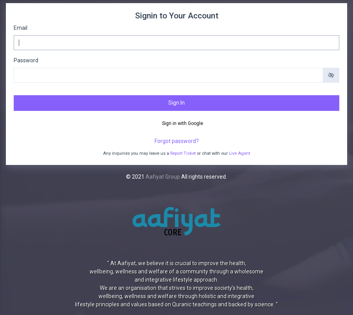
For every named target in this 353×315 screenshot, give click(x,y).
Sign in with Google (182, 123)
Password (26, 60)
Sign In (176, 103)
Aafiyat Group (163, 177)
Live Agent (239, 153)
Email (20, 28)
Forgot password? (177, 141)
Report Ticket (183, 153)
